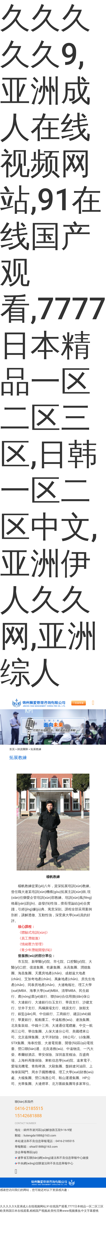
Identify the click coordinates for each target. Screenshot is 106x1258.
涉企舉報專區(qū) (26, 1152)
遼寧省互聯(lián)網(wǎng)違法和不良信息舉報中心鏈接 (52, 1157)
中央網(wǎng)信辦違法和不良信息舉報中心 (44, 1163)
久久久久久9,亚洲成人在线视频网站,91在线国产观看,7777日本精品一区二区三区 (51, 1206)
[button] (50, 741)
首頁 (12, 749)
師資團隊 (22, 749)
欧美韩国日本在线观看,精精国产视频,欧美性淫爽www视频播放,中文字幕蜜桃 (49, 1210)
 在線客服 (78, 703)
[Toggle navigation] (93, 703)
